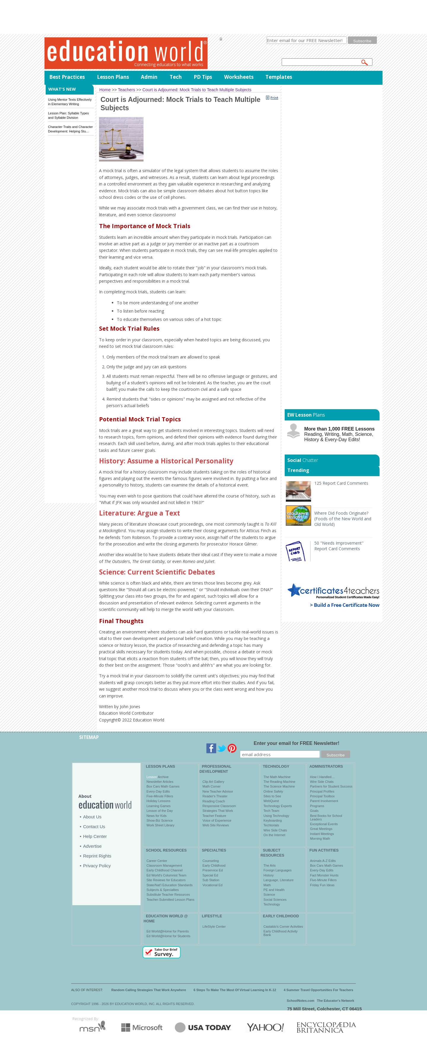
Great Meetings (321, 829)
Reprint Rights (97, 855)
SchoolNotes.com (300, 1000)
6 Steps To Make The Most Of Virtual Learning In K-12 (235, 990)
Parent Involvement (324, 801)
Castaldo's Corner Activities (283, 926)
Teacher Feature (214, 815)
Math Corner (212, 786)
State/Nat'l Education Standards (169, 885)
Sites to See (272, 796)
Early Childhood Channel (164, 870)
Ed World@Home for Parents (167, 931)
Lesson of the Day (159, 810)
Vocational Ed (212, 885)
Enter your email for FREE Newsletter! (297, 743)
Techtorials (271, 825)
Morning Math (320, 838)
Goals (314, 810)
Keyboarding (273, 820)
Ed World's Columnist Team (166, 875)
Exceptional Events (324, 824)
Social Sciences (275, 899)
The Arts (270, 865)
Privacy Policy (97, 865)
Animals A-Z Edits (323, 861)
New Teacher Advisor (218, 791)
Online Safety (273, 791)
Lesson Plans (113, 76)
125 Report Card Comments (341, 483)
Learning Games (158, 806)
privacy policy (338, 47)
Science (269, 894)
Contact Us (94, 826)
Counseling (211, 861)
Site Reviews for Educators (166, 880)
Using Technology (276, 815)
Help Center (95, 836)
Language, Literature (279, 880)
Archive (162, 777)
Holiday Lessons (158, 801)
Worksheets (239, 76)
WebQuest (271, 801)
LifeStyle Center (214, 926)
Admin (149, 76)
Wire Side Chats (275, 830)
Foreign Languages (278, 870)
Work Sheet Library (160, 825)
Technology (272, 904)
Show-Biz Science (159, 820)
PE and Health (274, 890)
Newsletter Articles (159, 781)
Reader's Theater (215, 796)
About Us (92, 816)
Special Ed (210, 875)
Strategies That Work (218, 810)
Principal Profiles (322, 791)
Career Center (156, 861)
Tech (176, 76)
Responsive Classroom (219, 806)
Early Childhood (214, 865)
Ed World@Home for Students (168, 936)
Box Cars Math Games (162, 786)
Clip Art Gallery (213, 781)
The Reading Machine (280, 781)
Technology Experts (278, 806)
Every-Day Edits (158, 791)
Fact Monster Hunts (324, 875)
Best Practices (67, 76)
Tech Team (271, 810)
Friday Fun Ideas (322, 885)
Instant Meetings (322, 834)
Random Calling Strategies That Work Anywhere (148, 990)
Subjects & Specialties (162, 890)
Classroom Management (164, 865)
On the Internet (274, 835)
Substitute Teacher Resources (168, 894)
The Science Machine (279, 786)
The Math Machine (277, 777)
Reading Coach (214, 801)
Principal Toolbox (322, 796)
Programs (317, 806)
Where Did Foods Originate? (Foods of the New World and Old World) (342, 518)
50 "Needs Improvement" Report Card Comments (339, 545)
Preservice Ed (213, 870)
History (269, 875)
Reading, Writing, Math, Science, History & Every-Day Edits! (339, 434)
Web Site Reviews (216, 825)
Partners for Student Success (331, 786)
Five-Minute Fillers (159, 796)
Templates (278, 76)
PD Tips (203, 76)
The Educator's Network (335, 1000)
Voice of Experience (217, 820)
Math (267, 885)
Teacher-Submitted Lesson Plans (170, 899)
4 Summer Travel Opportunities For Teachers (318, 990)
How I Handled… (322, 777)
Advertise (92, 846)
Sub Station (211, 880)
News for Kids (156, 815)
